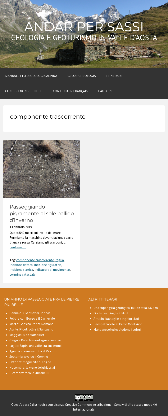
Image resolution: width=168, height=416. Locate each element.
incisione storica (21, 269)
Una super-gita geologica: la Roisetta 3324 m (126, 308)
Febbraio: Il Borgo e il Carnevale (32, 318)
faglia (59, 260)
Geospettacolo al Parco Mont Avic (118, 324)
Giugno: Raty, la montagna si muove (35, 340)
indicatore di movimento (52, 269)
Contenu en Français (70, 91)
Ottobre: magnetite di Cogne (30, 362)
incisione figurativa (48, 265)
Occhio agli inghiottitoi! (111, 313)
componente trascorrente (35, 260)
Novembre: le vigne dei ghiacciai (32, 367)
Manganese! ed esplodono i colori (117, 329)
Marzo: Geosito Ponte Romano (31, 324)
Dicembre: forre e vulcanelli (29, 373)
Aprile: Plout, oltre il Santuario (31, 329)
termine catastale (23, 274)
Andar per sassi (84, 26)
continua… (18, 247)
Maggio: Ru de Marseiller (26, 335)
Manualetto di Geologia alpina (31, 76)
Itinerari (114, 76)
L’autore (105, 91)
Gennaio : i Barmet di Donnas (29, 313)
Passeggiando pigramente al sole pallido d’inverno (42, 213)
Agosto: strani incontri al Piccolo (32, 351)
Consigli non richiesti (23, 91)
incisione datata (21, 265)
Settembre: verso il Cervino (28, 356)
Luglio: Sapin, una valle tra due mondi (35, 345)
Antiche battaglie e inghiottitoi (116, 318)
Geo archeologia (82, 76)
